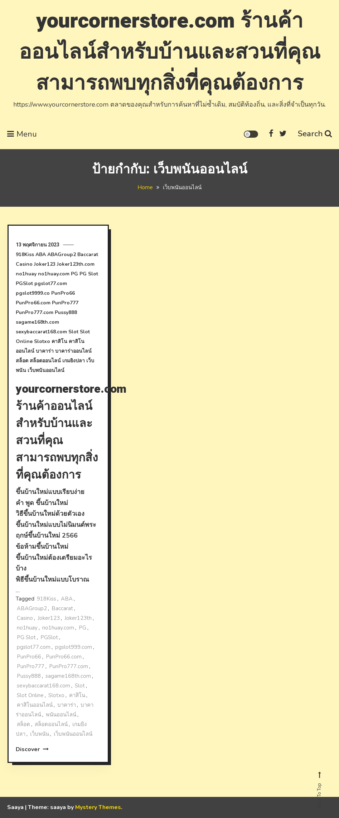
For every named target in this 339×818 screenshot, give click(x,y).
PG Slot (88, 273)
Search (315, 133)
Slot (73, 331)
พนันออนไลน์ (61, 714)
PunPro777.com (34, 312)
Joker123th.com (76, 264)
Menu (22, 134)
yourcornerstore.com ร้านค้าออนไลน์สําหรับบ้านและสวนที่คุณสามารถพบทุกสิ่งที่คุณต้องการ (169, 52)
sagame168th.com (37, 322)
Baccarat (87, 254)
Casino (24, 264)
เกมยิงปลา (73, 360)
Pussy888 (66, 312)
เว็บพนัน (39, 734)
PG (74, 273)
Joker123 (44, 264)
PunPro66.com (33, 302)
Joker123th (78, 618)
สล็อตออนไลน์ (45, 360)
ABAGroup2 (61, 254)
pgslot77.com (50, 283)
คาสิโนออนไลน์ (35, 705)
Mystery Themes (98, 807)
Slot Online (30, 695)
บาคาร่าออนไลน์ (73, 351)
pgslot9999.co (33, 293)
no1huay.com (53, 273)
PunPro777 (65, 302)
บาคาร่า (45, 351)
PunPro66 (63, 293)
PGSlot (24, 283)
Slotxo (42, 341)
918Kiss (25, 254)
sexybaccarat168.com (41, 331)
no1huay (26, 273)
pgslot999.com (73, 647)
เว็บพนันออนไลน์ (46, 370)
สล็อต (22, 360)
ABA (40, 254)
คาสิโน (59, 341)
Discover (32, 749)
